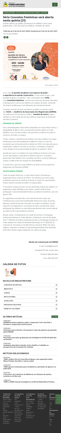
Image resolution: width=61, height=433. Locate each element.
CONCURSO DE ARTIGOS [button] (13, 285)
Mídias (37, 13)
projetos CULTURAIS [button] (12, 308)
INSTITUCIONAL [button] (10, 297)
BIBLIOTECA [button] (8, 289)
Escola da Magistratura (25, 13)
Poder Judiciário (9, 13)
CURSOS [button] (7, 293)
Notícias (44, 13)
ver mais (54, 316)
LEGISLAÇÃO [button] (8, 301)
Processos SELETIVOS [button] (12, 304)
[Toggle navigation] (55, 4)
